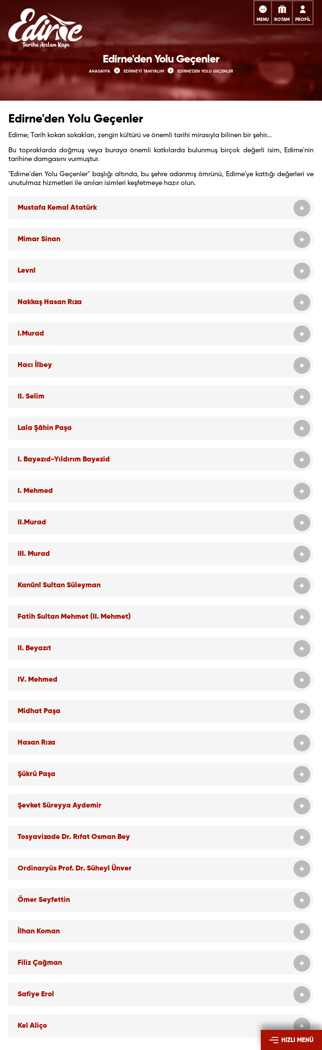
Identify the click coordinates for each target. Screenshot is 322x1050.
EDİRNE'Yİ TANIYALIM (144, 71)
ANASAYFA (99, 71)
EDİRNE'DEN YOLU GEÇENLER (205, 71)
